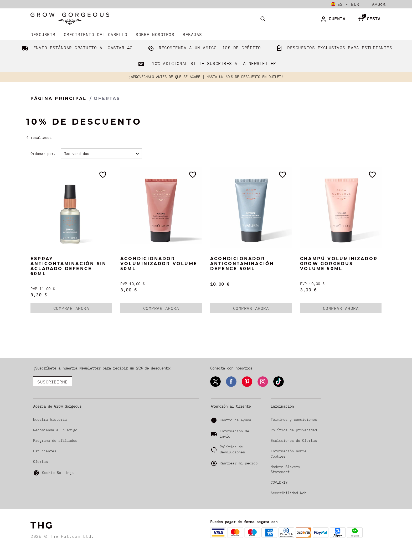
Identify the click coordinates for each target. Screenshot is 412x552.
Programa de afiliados (55, 440)
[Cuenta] (333, 19)
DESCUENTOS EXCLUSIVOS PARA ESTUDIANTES (333, 47)
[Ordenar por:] (101, 153)
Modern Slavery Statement (285, 469)
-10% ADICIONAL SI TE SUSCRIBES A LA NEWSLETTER (206, 63)
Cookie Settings (53, 473)
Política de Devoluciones (232, 449)
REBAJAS (192, 34)
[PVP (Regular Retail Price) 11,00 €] (71, 289)
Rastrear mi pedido (239, 463)
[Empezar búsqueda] (263, 19)
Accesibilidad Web (288, 492)
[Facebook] (231, 385)
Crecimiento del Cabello (95, 34)
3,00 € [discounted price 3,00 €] (128, 289)
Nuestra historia (50, 419)
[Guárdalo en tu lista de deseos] (102, 174)
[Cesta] (370, 19)
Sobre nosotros (155, 34)
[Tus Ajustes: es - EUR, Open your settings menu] (345, 4)
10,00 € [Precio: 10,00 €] (220, 284)
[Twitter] (215, 385)
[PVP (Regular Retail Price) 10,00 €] (161, 284)
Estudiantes (44, 451)
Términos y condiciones (294, 419)
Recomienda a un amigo (55, 430)
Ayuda (379, 4)
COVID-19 (279, 482)
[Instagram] (263, 385)
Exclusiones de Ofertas (294, 440)
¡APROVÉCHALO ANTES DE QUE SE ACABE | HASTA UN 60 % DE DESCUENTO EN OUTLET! (206, 76)
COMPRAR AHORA (82, 309)
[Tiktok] (278, 385)
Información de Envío (234, 434)
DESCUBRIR (42, 34)
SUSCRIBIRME (52, 381)
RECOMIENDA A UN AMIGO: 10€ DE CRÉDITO (203, 47)
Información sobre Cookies (288, 454)
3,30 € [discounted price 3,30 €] (38, 294)
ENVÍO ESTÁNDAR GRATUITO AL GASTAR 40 (76, 47)
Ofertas (40, 461)
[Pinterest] (247, 385)
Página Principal (58, 98)
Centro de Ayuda (235, 420)
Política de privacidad (294, 430)
